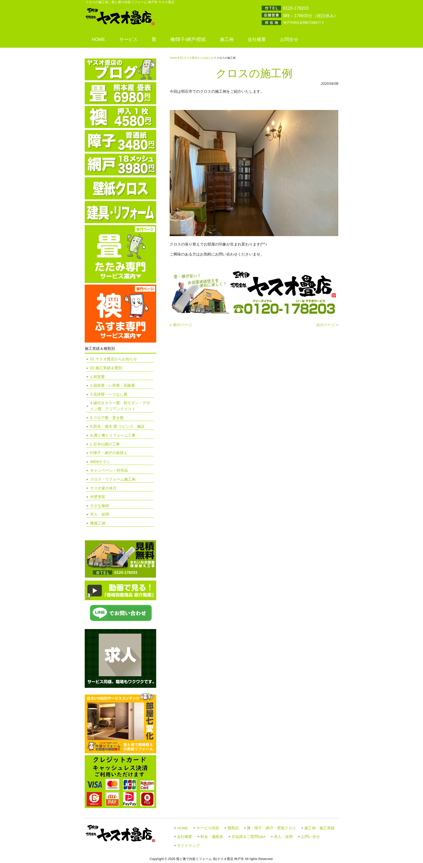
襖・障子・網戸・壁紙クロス (271, 828)
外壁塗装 (97, 497)
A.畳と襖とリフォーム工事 (112, 435)
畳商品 (233, 828)
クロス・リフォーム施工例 (112, 479)
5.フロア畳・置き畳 (107, 418)
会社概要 (184, 837)
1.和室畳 (97, 377)
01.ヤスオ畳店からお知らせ (196, 57)
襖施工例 (97, 523)
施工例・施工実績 (319, 828)
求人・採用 (99, 514)
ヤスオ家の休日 (103, 488)
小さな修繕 (99, 505)
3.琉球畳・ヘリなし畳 (108, 394)
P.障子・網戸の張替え (108, 453)
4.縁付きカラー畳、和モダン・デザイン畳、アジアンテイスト (120, 406)
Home (173, 57)
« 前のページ (181, 325)
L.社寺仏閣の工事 (105, 444)
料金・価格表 (211, 837)
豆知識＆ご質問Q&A (248, 837)
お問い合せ (310, 837)
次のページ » (327, 325)
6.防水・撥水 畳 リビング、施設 (117, 426)
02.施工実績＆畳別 (106, 368)
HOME (182, 828)
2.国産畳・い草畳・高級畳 (112, 385)
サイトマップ (188, 846)
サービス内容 (207, 828)
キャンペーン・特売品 (109, 470)
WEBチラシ (100, 462)
